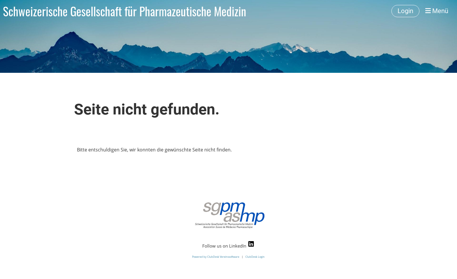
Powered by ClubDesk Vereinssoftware (215, 257)
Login (405, 11)
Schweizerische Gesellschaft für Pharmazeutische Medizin (124, 11)
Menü (436, 11)
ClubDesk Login (255, 257)
